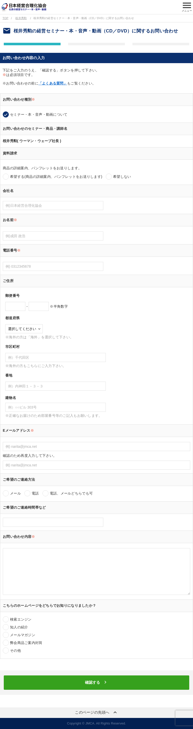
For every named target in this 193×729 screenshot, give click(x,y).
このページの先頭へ (96, 712)
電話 (35, 493)
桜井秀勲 (21, 18)
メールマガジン (22, 635)
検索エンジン (21, 619)
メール (15, 493)
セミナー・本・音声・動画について (38, 114)
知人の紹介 (19, 627)
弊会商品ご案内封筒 (26, 643)
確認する (96, 682)
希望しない (122, 177)
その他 (15, 651)
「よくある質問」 (52, 83)
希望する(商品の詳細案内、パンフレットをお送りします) (56, 177)
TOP (5, 18)
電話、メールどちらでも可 (71, 493)
